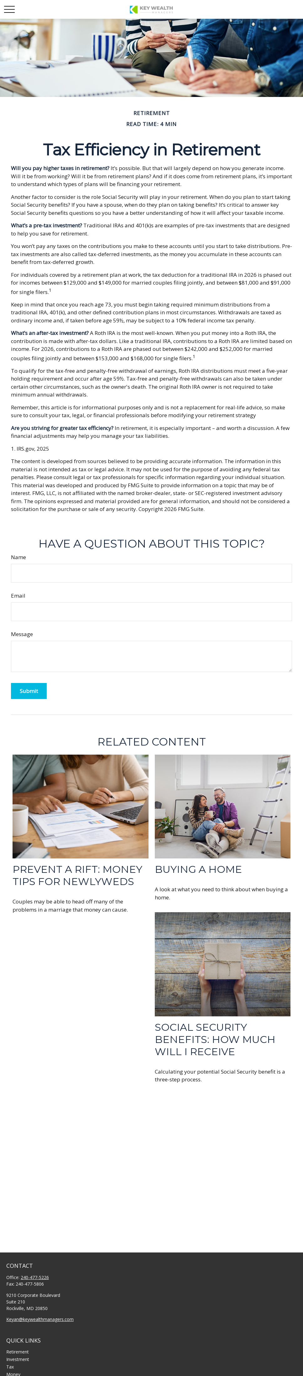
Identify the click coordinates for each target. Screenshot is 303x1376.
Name (18, 557)
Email (18, 595)
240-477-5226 (35, 1277)
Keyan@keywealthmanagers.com (40, 1319)
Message (22, 634)
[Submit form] (29, 691)
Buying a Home (198, 869)
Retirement (17, 1352)
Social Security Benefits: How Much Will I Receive (215, 1039)
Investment (17, 1359)
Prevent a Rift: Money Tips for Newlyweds (77, 875)
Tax (10, 1367)
